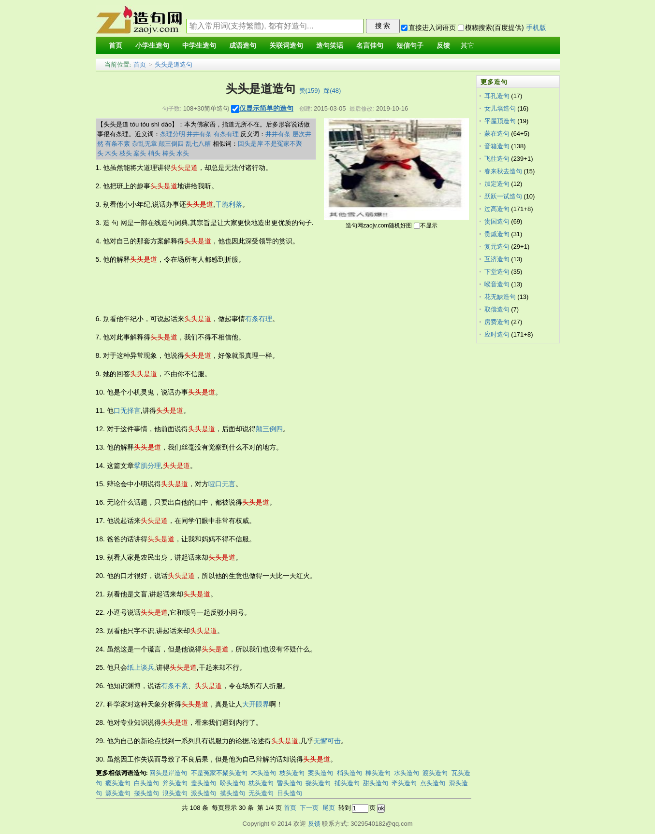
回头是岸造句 (168, 773)
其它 (467, 45)
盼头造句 (232, 783)
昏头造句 (289, 783)
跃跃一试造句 (503, 196)
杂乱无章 (144, 143)
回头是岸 (250, 143)
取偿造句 (496, 309)
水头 (182, 153)
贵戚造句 (496, 234)
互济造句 (496, 259)
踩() (332, 90)
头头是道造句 (173, 64)
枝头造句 (292, 773)
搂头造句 (146, 793)
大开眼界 (255, 704)
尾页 (328, 807)
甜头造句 (375, 783)
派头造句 (203, 793)
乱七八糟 (198, 143)
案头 (139, 153)
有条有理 (226, 134)
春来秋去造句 (503, 171)
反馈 (314, 823)
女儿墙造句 (500, 108)
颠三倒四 (171, 143)
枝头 (125, 153)
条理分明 (172, 134)
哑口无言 (221, 484)
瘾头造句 (118, 783)
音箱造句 (496, 146)
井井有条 (199, 134)
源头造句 (118, 793)
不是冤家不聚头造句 (219, 773)
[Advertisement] (272, 289)
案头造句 (320, 773)
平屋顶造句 (500, 121)
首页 (139, 64)
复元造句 (496, 246)
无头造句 (261, 793)
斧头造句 (175, 783)
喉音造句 (496, 284)
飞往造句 (496, 158)
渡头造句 (435, 773)
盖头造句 (203, 783)
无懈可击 (327, 741)
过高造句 (496, 208)
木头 (111, 153)
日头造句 (289, 793)
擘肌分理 (147, 465)
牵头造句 (404, 783)
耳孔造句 (496, 95)
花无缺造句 (500, 296)
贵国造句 (496, 221)
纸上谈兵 (140, 667)
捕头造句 (347, 783)
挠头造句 (318, 783)
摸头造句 (232, 793)
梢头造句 (349, 773)
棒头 (168, 153)
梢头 (154, 153)
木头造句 (263, 773)
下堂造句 (496, 271)
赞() (309, 90)
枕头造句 (261, 783)
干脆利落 (228, 204)
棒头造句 (378, 773)
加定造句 (496, 183)
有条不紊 (117, 143)
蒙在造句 (496, 133)
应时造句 (496, 334)
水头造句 (406, 773)
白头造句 (146, 783)
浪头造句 (175, 793)
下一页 (309, 807)
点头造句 (432, 783)
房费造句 (496, 321)
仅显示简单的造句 (266, 108)
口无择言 (127, 410)
